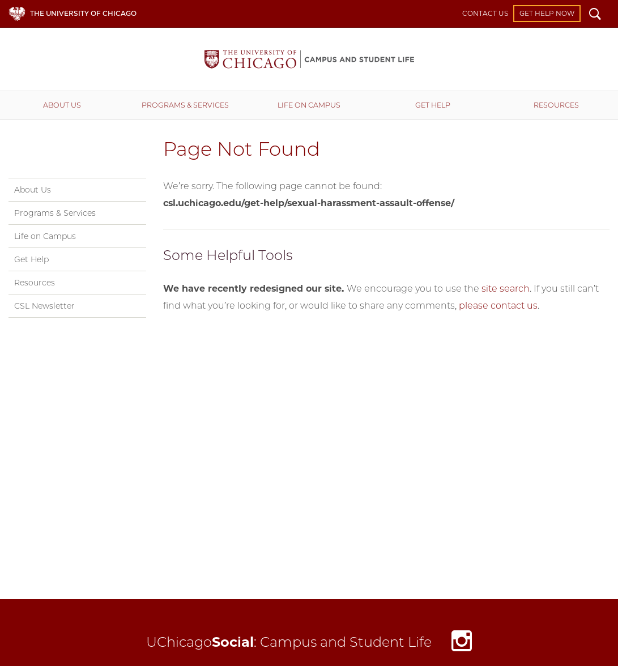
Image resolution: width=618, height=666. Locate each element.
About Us (62, 105)
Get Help (432, 105)
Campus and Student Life (309, 59)
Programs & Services (185, 105)
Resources (34, 283)
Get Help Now (546, 13)
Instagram (461, 644)
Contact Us (485, 13)
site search (505, 288)
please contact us (498, 305)
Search (595, 15)
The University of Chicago (83, 13)
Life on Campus (309, 105)
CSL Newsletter (44, 306)
